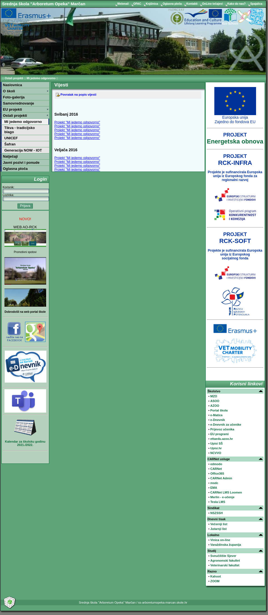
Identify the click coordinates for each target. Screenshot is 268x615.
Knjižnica (152, 3)
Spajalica (256, 3)
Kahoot (215, 576)
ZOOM (214, 581)
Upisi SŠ (216, 443)
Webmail (123, 3)
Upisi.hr (216, 448)
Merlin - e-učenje (222, 497)
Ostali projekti (14, 78)
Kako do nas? (236, 3)
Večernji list (218, 524)
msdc (214, 483)
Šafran (10, 144)
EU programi (219, 434)
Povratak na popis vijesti (76, 94)
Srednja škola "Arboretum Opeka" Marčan (43, 3)
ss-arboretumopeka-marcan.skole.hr (162, 602)
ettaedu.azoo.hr (221, 438)
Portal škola (218, 410)
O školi (9, 91)
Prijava (25, 206)
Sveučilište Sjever (223, 555)
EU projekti (12, 109)
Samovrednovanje (18, 103)
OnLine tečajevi (213, 3)
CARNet (216, 468)
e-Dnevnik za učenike (225, 424)
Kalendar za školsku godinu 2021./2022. (25, 443)
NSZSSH (216, 513)
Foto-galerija (14, 97)
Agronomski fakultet (225, 560)
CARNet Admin (221, 478)
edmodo (216, 464)
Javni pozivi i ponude (21, 162)
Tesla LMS (217, 502)
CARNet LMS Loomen (226, 492)
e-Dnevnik (217, 419)
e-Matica (216, 415)
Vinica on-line (220, 540)
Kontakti (192, 3)
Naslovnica (12, 85)
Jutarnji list (218, 528)
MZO (213, 396)
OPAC (137, 3)
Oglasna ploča (172, 3)
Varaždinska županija (225, 544)
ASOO (214, 401)
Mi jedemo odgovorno (41, 78)
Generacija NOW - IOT (23, 150)
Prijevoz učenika (222, 429)
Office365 (217, 473)
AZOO (214, 405)
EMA (213, 487)
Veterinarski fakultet (224, 565)
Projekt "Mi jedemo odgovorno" (77, 122)
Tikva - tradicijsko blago (19, 130)
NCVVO (215, 453)
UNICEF (11, 138)
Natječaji (10, 156)
